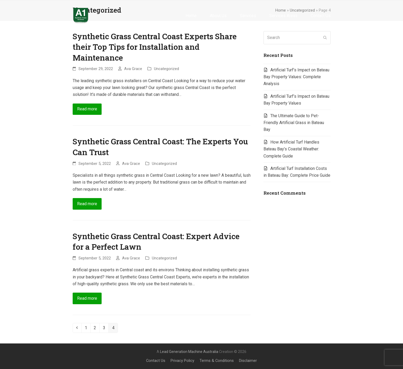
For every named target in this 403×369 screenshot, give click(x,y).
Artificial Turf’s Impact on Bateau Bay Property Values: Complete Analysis (296, 76)
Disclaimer (248, 360)
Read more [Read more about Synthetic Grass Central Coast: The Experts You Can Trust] (87, 203)
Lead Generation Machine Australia (189, 352)
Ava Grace (133, 68)
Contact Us (155, 360)
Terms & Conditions (217, 360)
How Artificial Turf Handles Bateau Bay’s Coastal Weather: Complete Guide (291, 149)
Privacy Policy (182, 360)
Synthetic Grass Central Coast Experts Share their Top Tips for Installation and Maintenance (155, 47)
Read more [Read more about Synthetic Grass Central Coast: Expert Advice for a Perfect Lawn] (87, 298)
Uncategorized (166, 68)
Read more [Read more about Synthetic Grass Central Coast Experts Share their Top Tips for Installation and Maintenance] (87, 108)
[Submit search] (325, 37)
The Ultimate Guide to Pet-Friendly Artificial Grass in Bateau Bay (293, 122)
